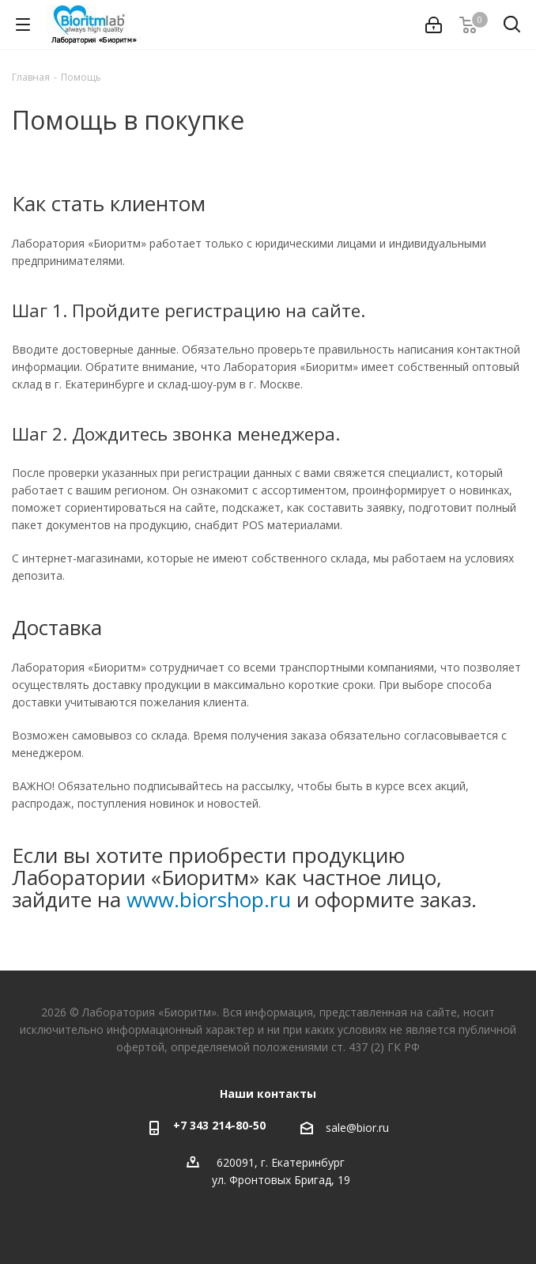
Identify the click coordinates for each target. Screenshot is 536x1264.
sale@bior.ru (357, 1127)
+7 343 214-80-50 (219, 1125)
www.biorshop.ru (208, 899)
